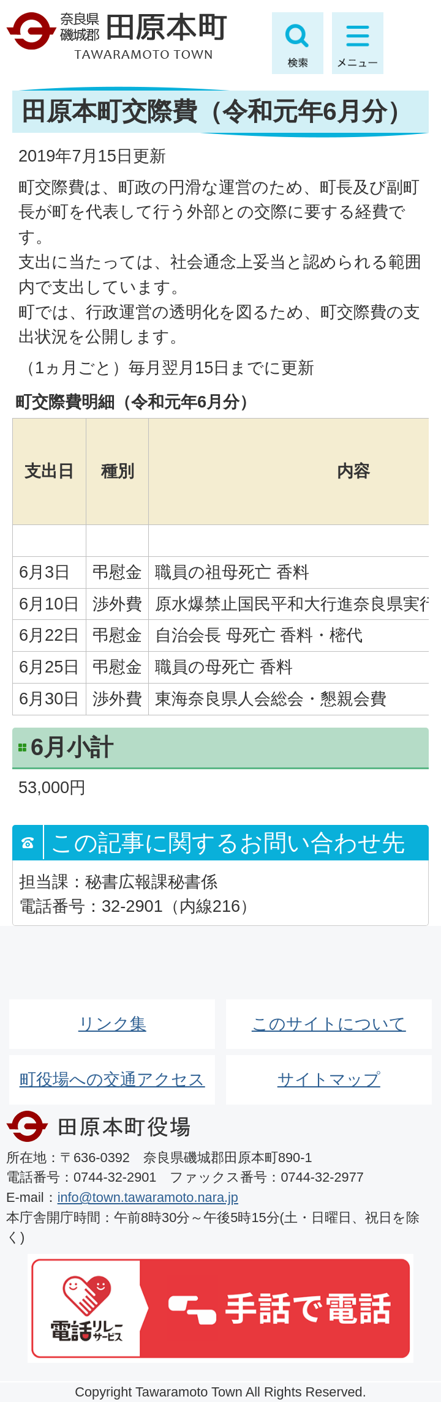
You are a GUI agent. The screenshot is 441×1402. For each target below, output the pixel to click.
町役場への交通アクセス (112, 1079)
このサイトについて (329, 1023)
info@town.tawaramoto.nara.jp (148, 1197)
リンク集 (112, 1023)
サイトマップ (328, 1079)
